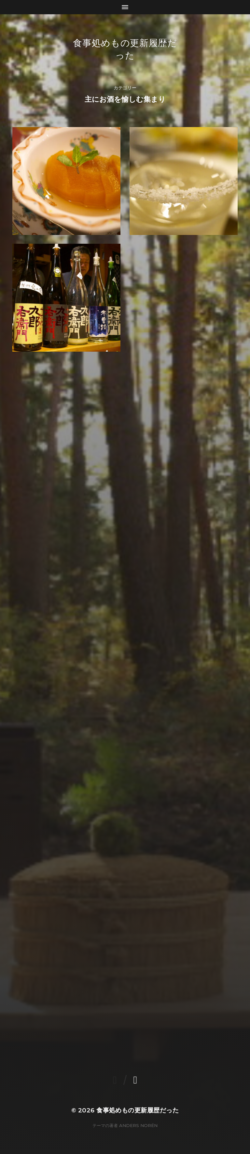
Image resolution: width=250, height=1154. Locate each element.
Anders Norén (138, 1125)
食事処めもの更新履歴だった (137, 1110)
